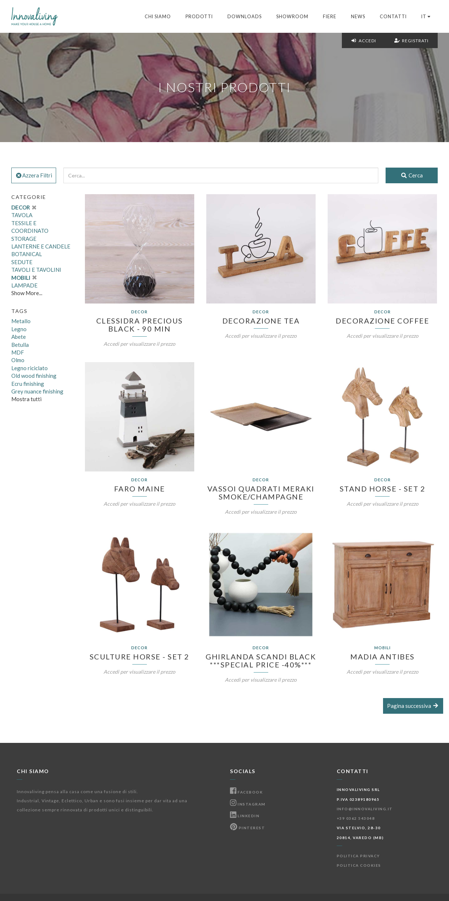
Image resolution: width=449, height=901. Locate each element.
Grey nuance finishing (37, 391)
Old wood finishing (33, 375)
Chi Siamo (158, 16)
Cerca (412, 175)
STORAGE (23, 238)
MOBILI (23, 277)
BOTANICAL (26, 254)
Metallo (21, 321)
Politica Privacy (358, 856)
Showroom (292, 16)
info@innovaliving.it (365, 809)
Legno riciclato (29, 368)
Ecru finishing (27, 383)
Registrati (411, 40)
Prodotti (199, 16)
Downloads (244, 16)
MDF (17, 352)
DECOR (23, 207)
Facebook (246, 792)
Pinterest (247, 828)
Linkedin (244, 816)
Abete (18, 336)
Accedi (363, 40)
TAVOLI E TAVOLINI (36, 269)
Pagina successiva (413, 705)
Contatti (393, 16)
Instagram (248, 804)
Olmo (17, 360)
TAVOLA (21, 215)
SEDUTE (21, 262)
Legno (19, 329)
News (358, 16)
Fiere (329, 16)
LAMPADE (24, 285)
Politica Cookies (359, 865)
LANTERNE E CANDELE (40, 246)
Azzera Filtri (33, 175)
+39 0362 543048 (356, 818)
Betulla (20, 344)
